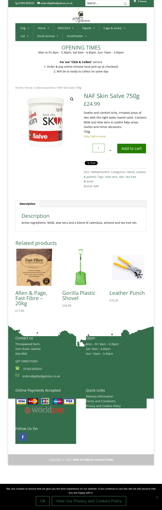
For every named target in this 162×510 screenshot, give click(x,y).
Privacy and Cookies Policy (103, 406)
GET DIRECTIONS (26, 361)
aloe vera (111, 177)
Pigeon (88, 28)
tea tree (131, 177)
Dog (25, 28)
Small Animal (48, 36)
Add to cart (131, 148)
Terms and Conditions (100, 401)
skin (121, 177)
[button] (72, 99)
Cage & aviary (114, 28)
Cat (25, 36)
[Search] (125, 3)
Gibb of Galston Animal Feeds (93, 459)
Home (19, 87)
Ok (42, 501)
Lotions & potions (45, 87)
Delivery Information (99, 396)
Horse (44, 28)
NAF (96, 186)
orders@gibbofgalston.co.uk (41, 376)
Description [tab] (27, 204)
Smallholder (77, 36)
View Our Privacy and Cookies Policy (89, 501)
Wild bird (66, 28)
